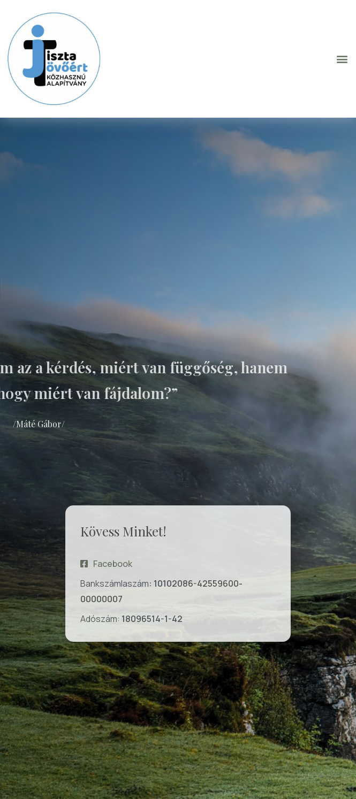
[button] (342, 58)
